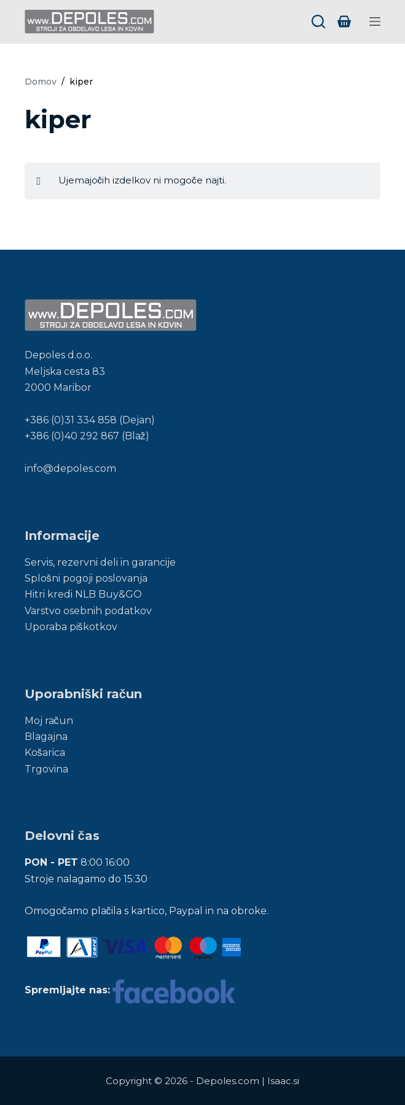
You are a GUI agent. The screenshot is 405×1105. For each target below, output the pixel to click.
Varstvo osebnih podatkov (88, 611)
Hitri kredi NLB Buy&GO (83, 594)
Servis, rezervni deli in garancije (100, 562)
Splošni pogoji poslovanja (86, 578)
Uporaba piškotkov (71, 627)
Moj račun (49, 720)
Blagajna (46, 736)
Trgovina (46, 769)
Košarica (45, 752)
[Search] (318, 21)
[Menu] (374, 21)
